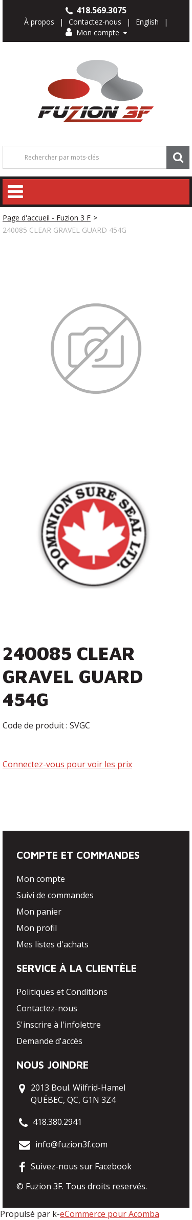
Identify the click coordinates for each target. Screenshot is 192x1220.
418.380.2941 (57, 1121)
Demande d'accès (49, 1041)
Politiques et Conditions (62, 991)
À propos (39, 22)
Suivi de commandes (55, 895)
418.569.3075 (96, 10)
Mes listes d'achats (52, 944)
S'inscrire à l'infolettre (58, 1024)
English (147, 22)
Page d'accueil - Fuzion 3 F (47, 218)
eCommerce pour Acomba (109, 1213)
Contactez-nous (95, 22)
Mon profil (36, 928)
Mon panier (38, 911)
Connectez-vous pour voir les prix (67, 764)
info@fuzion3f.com (71, 1144)
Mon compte (96, 32)
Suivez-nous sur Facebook (81, 1166)
